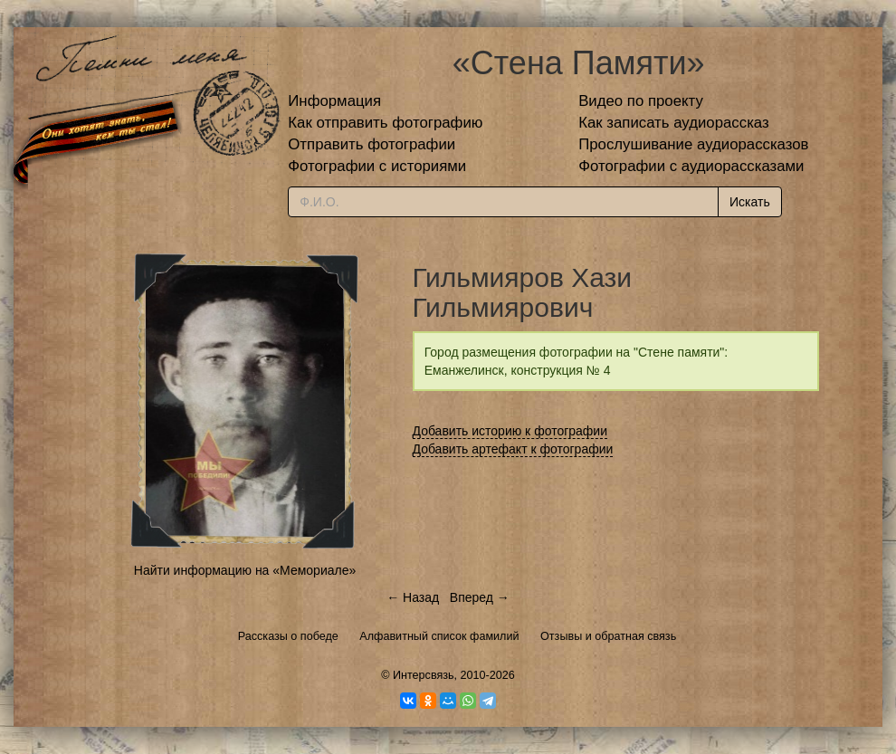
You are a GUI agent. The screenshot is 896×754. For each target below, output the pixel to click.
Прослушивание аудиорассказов (693, 144)
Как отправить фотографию (385, 122)
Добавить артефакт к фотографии (513, 449)
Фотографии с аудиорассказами (691, 166)
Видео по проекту (640, 101)
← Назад (412, 597)
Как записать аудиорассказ (673, 122)
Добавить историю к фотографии (510, 431)
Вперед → (480, 597)
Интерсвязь (423, 675)
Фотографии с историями (377, 166)
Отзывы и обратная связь (608, 636)
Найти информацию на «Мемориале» (245, 570)
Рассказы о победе (288, 636)
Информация (334, 101)
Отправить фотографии (371, 144)
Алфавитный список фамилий (439, 636)
